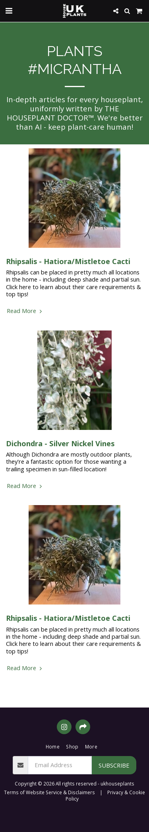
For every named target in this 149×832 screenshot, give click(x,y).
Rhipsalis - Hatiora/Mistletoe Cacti (68, 261)
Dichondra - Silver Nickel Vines (60, 443)
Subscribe (114, 765)
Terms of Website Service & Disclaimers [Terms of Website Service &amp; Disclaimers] (49, 792)
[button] (8, 10)
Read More (25, 310)
